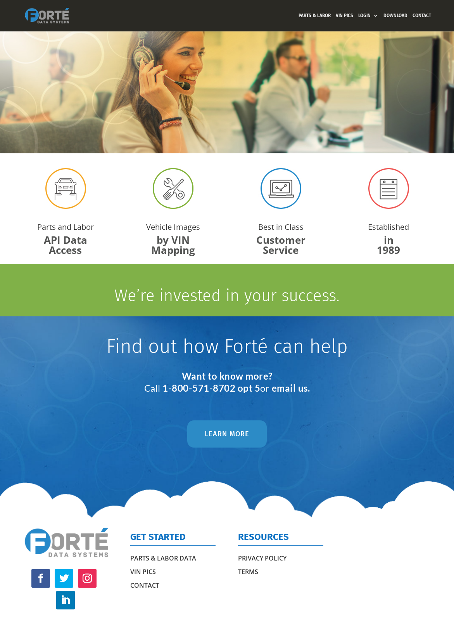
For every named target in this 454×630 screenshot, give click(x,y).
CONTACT (422, 15)
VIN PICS (344, 15)
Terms (248, 572)
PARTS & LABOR (315, 15)
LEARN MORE (227, 434)
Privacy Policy (262, 558)
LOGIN (364, 15)
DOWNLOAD (395, 15)
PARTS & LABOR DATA (163, 558)
